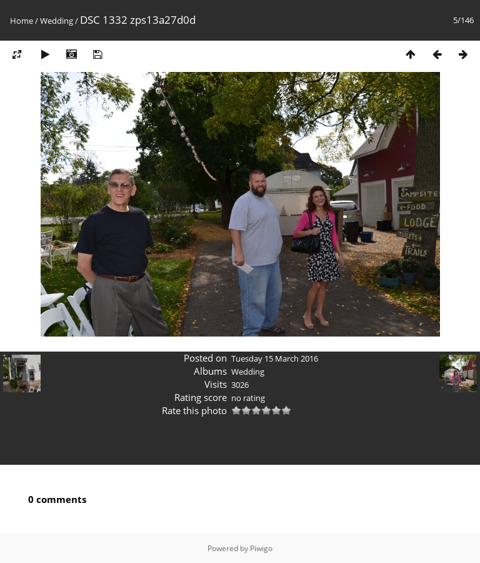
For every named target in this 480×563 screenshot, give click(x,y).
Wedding (56, 20)
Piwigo (261, 548)
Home (21, 20)
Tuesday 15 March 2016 (274, 358)
